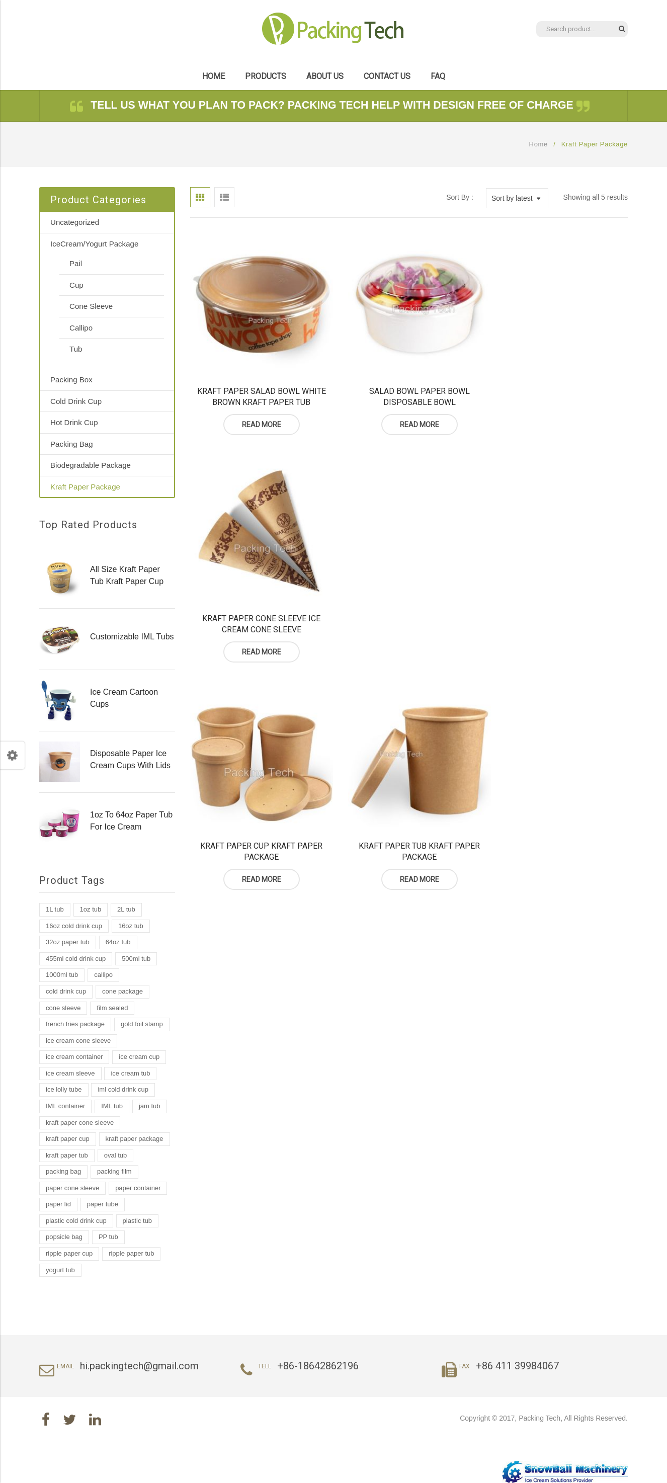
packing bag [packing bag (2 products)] (63, 1171)
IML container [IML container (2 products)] (65, 1106)
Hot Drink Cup (74, 422)
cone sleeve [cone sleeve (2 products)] (63, 1008)
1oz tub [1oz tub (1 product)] (91, 909)
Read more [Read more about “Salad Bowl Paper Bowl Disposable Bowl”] (409, 418)
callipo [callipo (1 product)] (103, 974)
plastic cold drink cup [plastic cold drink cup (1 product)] (76, 1220)
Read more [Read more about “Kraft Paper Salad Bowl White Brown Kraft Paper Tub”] (258, 418)
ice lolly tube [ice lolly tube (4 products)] (64, 1089)
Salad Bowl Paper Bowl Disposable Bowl (409, 389)
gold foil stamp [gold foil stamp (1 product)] (142, 1024)
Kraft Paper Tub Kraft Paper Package (408, 610)
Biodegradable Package (90, 465)
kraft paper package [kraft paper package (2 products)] (134, 1138)
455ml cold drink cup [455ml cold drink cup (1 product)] (76, 958)
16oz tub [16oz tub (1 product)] (130, 926)
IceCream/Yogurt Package (94, 243)
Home (538, 144)
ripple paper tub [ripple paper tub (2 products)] (131, 1253)
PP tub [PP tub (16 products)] (108, 1237)
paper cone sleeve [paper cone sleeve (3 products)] (72, 1188)
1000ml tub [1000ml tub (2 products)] (62, 974)
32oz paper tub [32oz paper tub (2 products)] (68, 942)
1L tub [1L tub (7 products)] (55, 909)
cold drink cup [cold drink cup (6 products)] (66, 991)
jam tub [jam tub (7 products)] (149, 1106)
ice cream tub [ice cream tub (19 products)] (130, 1073)
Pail (75, 263)
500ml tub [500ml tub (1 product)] (136, 958)
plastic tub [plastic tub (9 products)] (137, 1220)
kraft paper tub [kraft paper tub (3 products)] (67, 1155)
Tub (75, 349)
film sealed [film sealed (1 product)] (112, 1008)
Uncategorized (74, 222)
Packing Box (71, 379)
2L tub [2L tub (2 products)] (126, 909)
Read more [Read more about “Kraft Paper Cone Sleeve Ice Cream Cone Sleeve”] (559, 418)
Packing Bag (71, 444)
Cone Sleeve (91, 306)
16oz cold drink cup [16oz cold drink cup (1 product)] (74, 926)
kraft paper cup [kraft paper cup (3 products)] (68, 1138)
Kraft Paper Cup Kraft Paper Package (258, 610)
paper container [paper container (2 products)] (137, 1188)
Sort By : (459, 197)
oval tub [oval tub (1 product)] (115, 1155)
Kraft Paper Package (85, 486)
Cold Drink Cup (76, 401)
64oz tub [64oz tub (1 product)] (118, 942)
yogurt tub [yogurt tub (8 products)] (60, 1270)
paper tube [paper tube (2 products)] (102, 1204)
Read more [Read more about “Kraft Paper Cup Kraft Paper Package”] (258, 638)
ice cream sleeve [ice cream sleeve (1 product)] (70, 1073)
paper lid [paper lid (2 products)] (58, 1204)
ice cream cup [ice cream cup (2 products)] (139, 1056)
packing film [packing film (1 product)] (114, 1171)
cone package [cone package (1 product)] (122, 991)
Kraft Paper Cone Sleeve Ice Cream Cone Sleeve (560, 389)
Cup (76, 285)
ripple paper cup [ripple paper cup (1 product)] (69, 1253)
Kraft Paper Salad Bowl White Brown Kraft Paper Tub (258, 389)
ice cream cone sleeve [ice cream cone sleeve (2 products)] (78, 1040)
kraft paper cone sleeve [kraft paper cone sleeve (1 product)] (80, 1122)
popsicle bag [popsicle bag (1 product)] (64, 1237)
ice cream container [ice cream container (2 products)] (74, 1056)
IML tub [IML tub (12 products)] (112, 1106)
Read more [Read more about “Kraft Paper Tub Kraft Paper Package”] (409, 638)
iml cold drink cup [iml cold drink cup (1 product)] (123, 1089)
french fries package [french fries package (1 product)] (75, 1024)
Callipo (81, 327)
